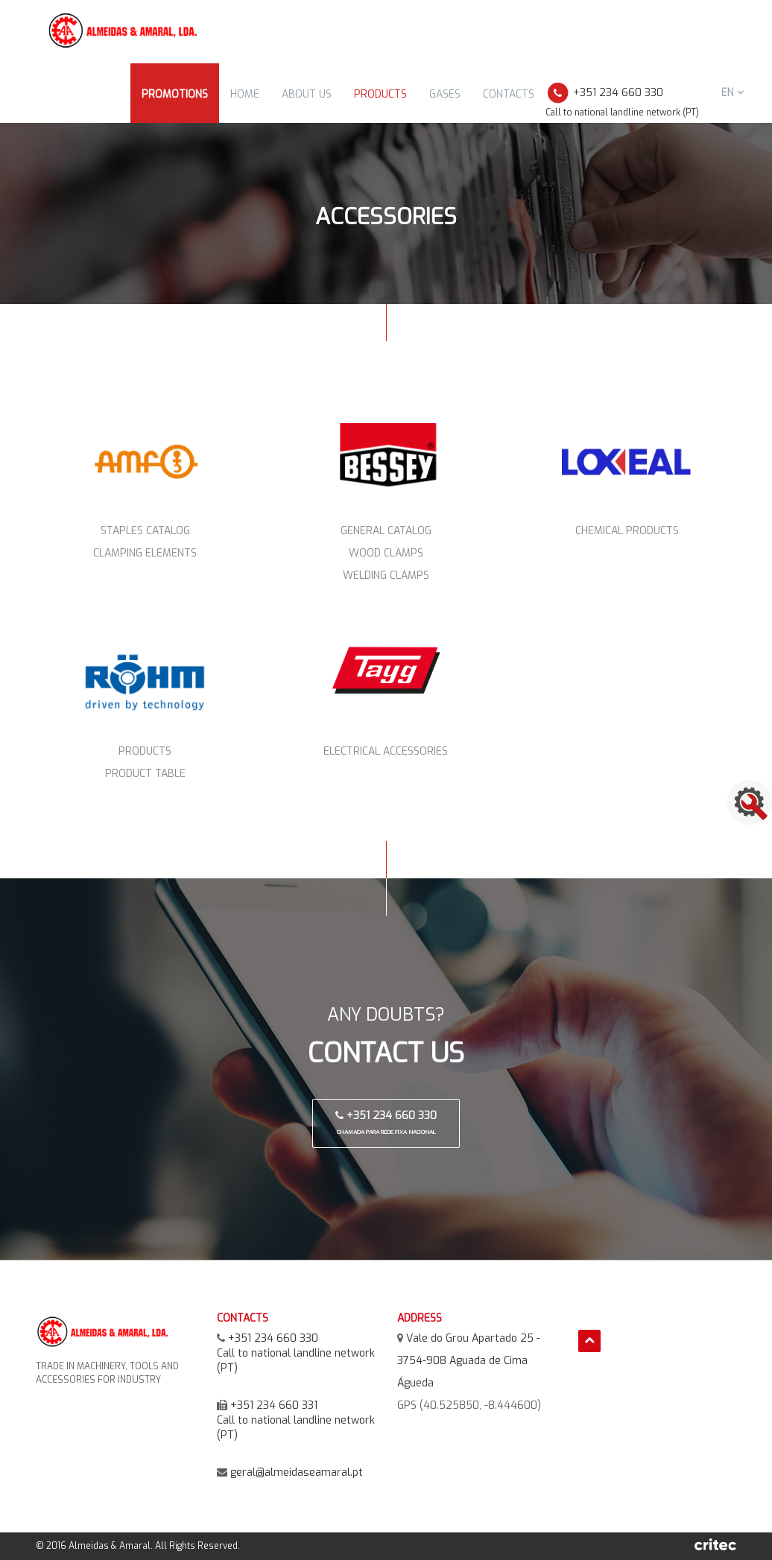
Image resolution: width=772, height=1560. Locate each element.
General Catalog (386, 531)
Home (244, 94)
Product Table (145, 774)
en (732, 93)
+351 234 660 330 (386, 1122)
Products (380, 94)
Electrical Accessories (385, 751)
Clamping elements (145, 553)
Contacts (508, 94)
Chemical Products (627, 531)
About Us (307, 94)
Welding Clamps (386, 575)
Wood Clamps (386, 553)
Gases (445, 94)
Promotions (175, 94)
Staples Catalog (145, 531)
